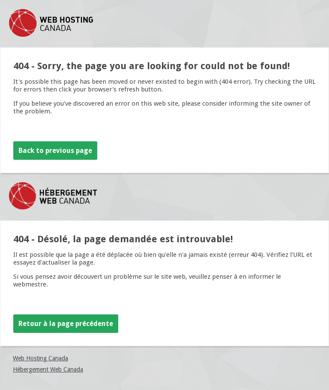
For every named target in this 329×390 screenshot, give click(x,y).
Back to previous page (55, 150)
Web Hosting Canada (40, 358)
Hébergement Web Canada (48, 369)
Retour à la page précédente (65, 324)
